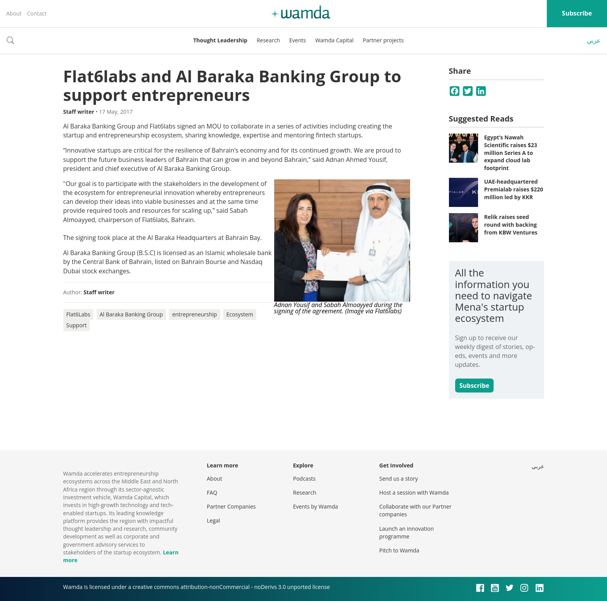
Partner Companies (231, 506)
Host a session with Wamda (414, 492)
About (13, 13)
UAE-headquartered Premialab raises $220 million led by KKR (513, 189)
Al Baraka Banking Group (131, 314)
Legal (213, 520)
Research (268, 40)
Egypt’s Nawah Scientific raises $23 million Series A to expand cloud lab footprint (510, 152)
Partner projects (383, 40)
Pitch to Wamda (399, 550)
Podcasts (304, 478)
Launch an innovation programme (406, 532)
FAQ (212, 492)
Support (76, 325)
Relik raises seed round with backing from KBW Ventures (510, 224)
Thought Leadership (220, 40)
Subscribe (577, 13)
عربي (594, 40)
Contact (36, 13)
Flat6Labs (78, 314)
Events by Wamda (315, 506)
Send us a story (398, 478)
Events (297, 40)
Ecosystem (239, 314)
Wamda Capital (334, 40)
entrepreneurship (194, 314)
